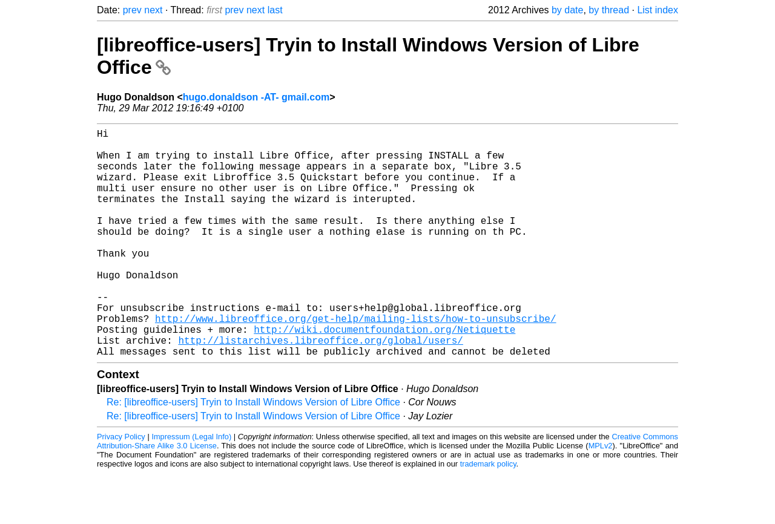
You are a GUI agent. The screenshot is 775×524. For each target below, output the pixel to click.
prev (132, 10)
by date (567, 10)
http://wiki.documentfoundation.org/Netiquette (384, 375)
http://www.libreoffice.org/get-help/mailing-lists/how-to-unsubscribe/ (355, 361)
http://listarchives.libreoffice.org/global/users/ (320, 388)
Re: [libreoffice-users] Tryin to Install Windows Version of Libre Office (253, 453)
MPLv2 (601, 496)
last (275, 10)
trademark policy (488, 514)
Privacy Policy (121, 487)
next (153, 10)
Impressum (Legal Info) (191, 487)
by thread (609, 10)
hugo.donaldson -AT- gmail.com (256, 97)
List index (657, 10)
